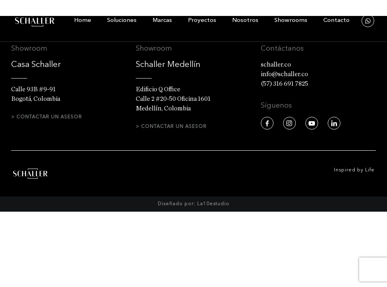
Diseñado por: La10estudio (193, 215)
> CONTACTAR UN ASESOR (46, 117)
